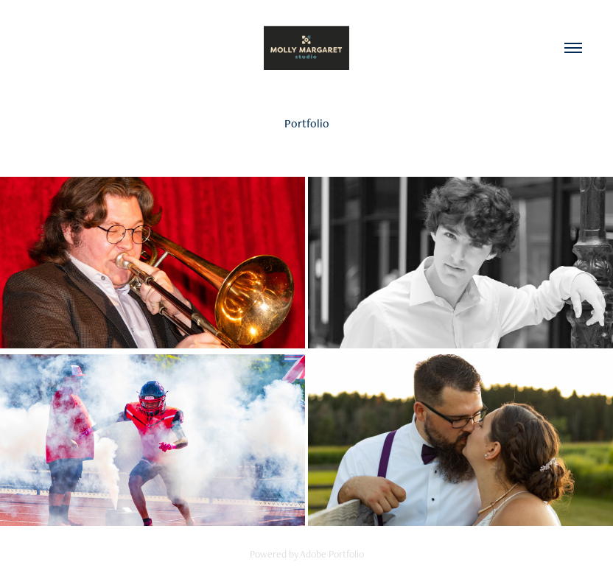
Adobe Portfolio (332, 554)
